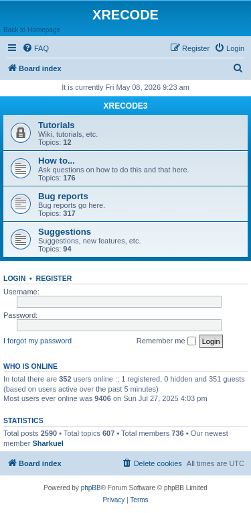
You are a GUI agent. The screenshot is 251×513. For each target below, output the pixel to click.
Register (54, 278)
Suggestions (64, 232)
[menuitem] (35, 48)
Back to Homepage (31, 30)
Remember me (166, 341)
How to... (56, 161)
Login (14, 278)
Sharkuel (47, 443)
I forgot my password (37, 341)
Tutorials (56, 125)
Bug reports (63, 196)
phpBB (91, 488)
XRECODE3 (125, 106)
